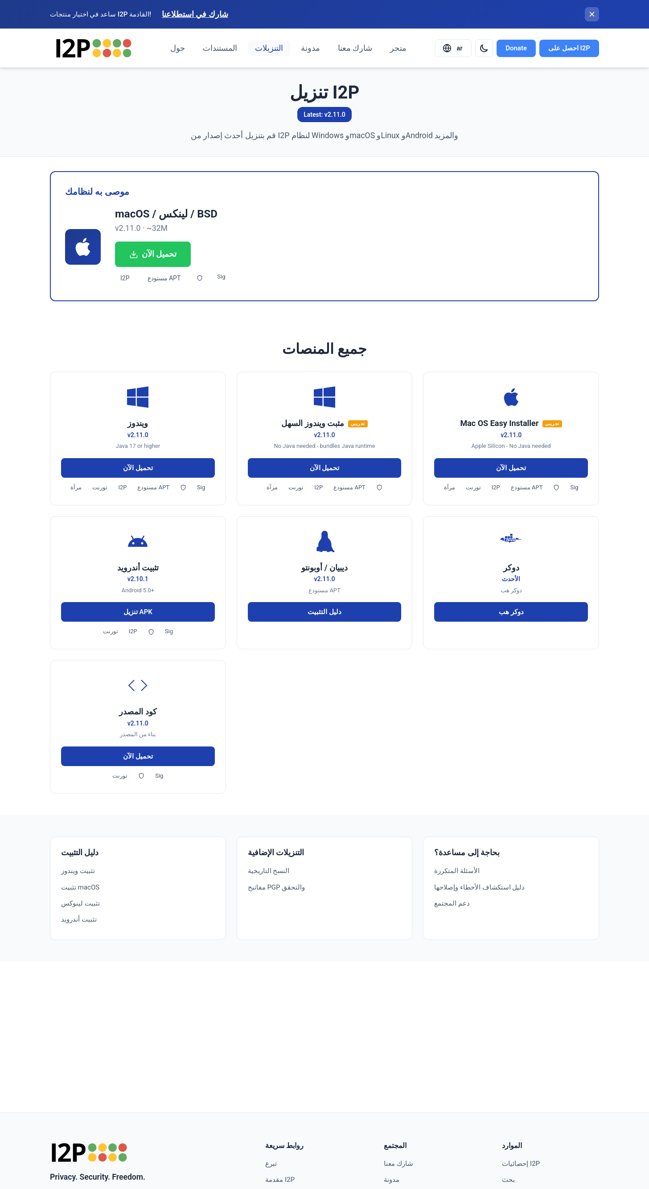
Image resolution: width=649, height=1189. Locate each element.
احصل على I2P (569, 48)
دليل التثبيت (324, 612)
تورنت (99, 487)
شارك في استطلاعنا (195, 14)
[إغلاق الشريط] (592, 14)
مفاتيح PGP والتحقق (276, 887)
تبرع (271, 1164)
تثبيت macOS (80, 887)
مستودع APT (164, 278)
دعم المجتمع (452, 903)
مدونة (310, 48)
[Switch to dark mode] (484, 48)
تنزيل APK (137, 612)
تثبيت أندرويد (79, 919)
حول (177, 48)
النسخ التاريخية (269, 871)
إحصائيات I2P (521, 1164)
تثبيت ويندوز (78, 871)
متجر (398, 48)
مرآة (76, 487)
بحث (508, 1180)
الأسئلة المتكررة (457, 871)
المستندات (220, 48)
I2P (125, 278)
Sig (221, 276)
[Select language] (453, 48)
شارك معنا (355, 48)
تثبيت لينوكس (80, 903)
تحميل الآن (153, 253)
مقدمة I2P (280, 1180)
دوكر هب (511, 612)
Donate (516, 48)
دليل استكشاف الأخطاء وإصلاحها (479, 887)
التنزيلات (269, 48)
